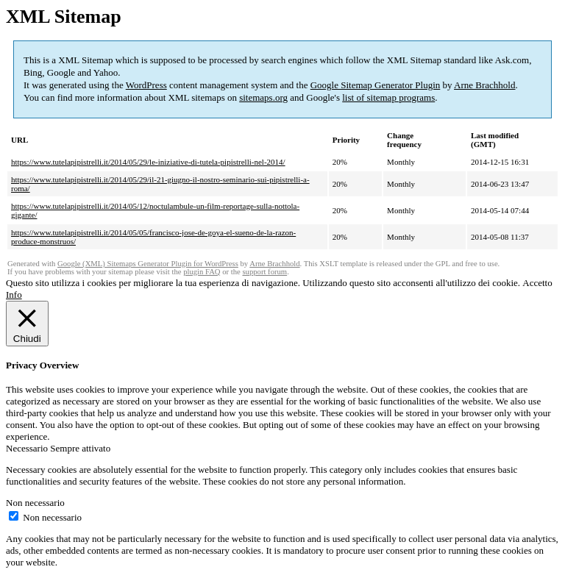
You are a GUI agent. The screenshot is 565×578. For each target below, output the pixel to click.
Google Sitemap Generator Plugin (375, 84)
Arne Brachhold (484, 84)
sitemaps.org (263, 97)
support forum (264, 272)
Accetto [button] (537, 282)
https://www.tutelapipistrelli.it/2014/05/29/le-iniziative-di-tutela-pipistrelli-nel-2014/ (148, 161)
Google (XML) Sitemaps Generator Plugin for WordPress (147, 264)
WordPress (146, 84)
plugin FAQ (201, 272)
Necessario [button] (28, 448)
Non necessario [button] (35, 502)
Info (14, 294)
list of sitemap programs (388, 97)
